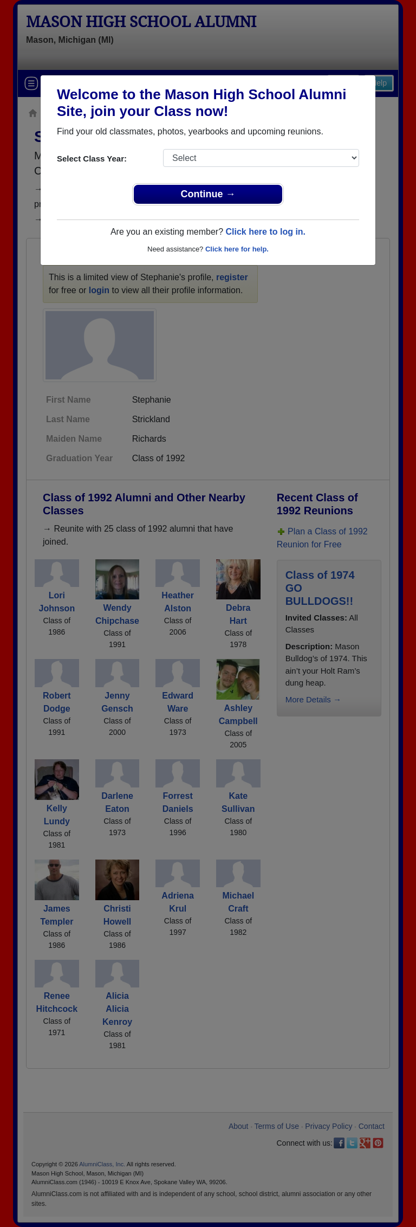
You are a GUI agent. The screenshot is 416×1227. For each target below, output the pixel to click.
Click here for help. (237, 249)
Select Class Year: (92, 158)
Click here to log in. (265, 231)
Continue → (208, 194)
